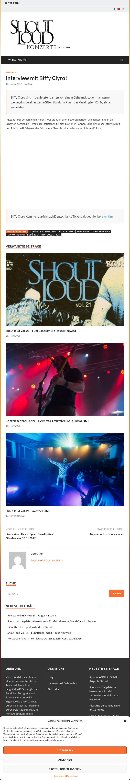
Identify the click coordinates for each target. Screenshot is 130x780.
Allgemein (11, 72)
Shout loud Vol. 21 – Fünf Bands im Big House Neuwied (41, 331)
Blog (50, 677)
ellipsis (63, 231)
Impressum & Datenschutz (66, 776)
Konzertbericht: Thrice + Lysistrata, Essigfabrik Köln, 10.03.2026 (47, 421)
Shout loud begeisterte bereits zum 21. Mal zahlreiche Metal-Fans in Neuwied (52, 621)
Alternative (36, 231)
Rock (36, 234)
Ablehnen (65, 759)
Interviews (83, 231)
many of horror (16, 234)
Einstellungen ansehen (65, 769)
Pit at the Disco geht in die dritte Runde (30, 626)
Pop (29, 234)
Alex (29, 84)
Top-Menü (13, 3)
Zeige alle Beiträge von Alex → (46, 560)
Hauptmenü (19, 60)
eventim (107, 216)
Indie (72, 231)
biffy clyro (51, 231)
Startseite (53, 689)
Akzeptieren (65, 750)
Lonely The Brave (100, 231)
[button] (125, 720)
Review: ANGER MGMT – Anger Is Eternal (32, 615)
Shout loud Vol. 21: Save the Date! (28, 511)
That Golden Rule (51, 234)
